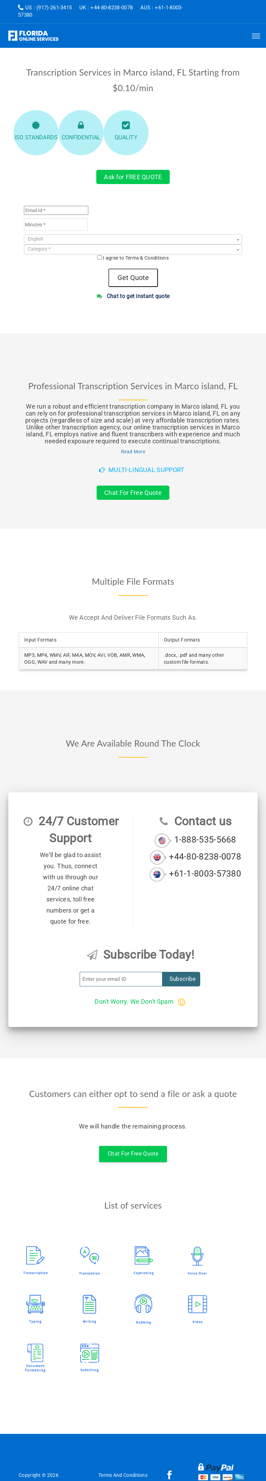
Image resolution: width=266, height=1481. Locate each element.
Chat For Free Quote (133, 492)
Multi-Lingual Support (142, 469)
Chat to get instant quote (133, 296)
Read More (133, 451)
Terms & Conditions (147, 258)
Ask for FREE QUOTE (133, 177)
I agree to (136, 258)
